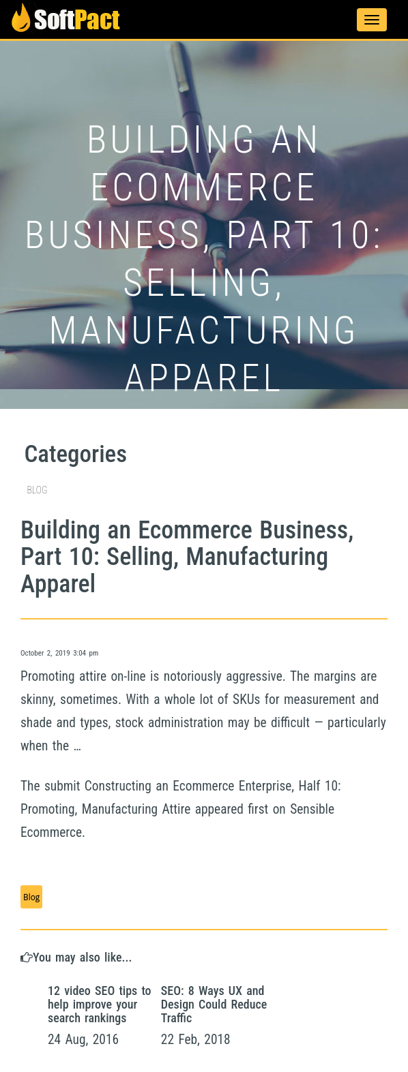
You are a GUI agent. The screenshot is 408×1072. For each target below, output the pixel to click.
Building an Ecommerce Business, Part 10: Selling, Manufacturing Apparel (186, 557)
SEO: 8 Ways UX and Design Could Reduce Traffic (214, 1004)
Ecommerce (203, 786)
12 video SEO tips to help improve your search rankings (99, 1004)
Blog (31, 896)
